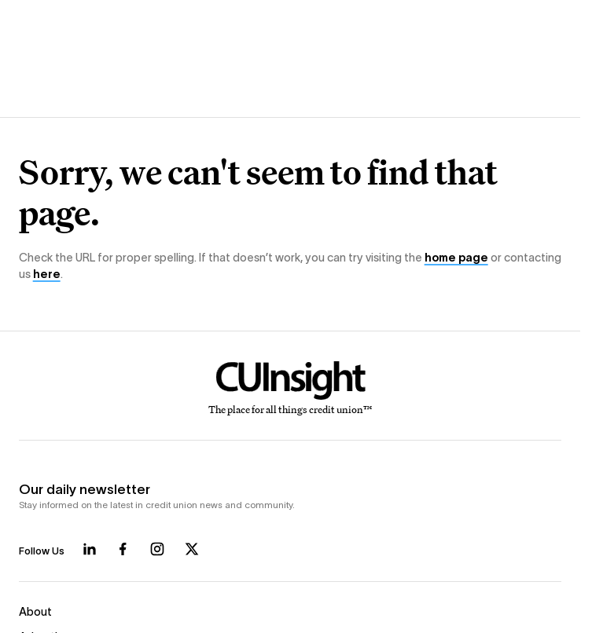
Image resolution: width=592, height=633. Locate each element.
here (47, 274)
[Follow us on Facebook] (123, 549)
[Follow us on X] (192, 549)
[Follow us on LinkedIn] (89, 549)
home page (456, 257)
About (35, 612)
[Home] (290, 389)
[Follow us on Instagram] (157, 549)
